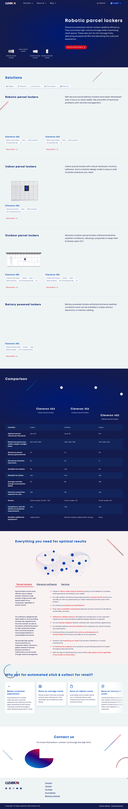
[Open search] (101, 3)
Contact (48, 783)
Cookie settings (117, 806)
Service (65, 584)
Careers (48, 786)
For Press (48, 789)
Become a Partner (52, 796)
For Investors (50, 793)
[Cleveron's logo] (10, 3)
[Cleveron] (12, 783)
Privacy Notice (104, 806)
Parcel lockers (24, 584)
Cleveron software (47, 584)
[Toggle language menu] (116, 3)
